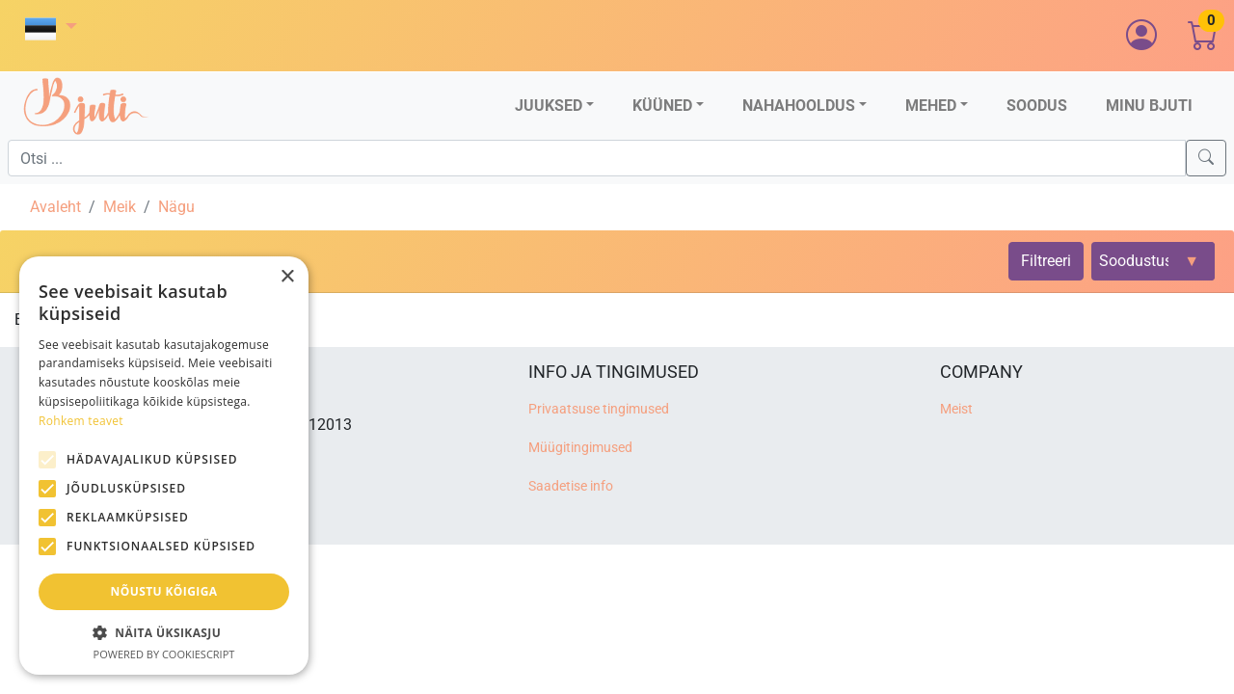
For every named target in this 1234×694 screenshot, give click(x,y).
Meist (956, 409)
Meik (119, 207)
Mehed (930, 105)
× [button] (287, 277)
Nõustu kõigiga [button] (164, 591)
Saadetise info (570, 486)
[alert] (163, 465)
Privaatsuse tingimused (598, 409)
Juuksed (548, 105)
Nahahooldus (798, 105)
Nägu (176, 207)
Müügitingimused (580, 448)
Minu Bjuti (1149, 105)
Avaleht (55, 207)
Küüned (662, 105)
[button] (51, 28)
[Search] (1206, 158)
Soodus (1036, 105)
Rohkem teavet (81, 421)
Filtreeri (1046, 261)
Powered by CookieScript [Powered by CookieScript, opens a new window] (164, 654)
